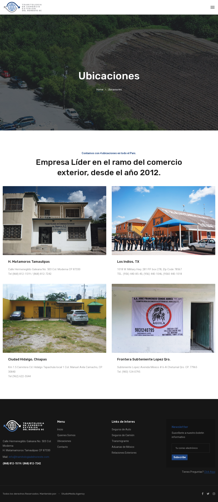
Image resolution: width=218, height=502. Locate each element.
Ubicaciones (64, 441)
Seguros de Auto (121, 429)
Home (99, 89)
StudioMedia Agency (73, 493)
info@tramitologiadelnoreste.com (29, 457)
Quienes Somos (66, 435)
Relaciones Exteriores (124, 452)
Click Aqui (209, 471)
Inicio (60, 429)
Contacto (62, 446)
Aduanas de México (123, 446)
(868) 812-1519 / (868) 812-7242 (22, 463)
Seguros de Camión (123, 435)
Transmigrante (120, 441)
